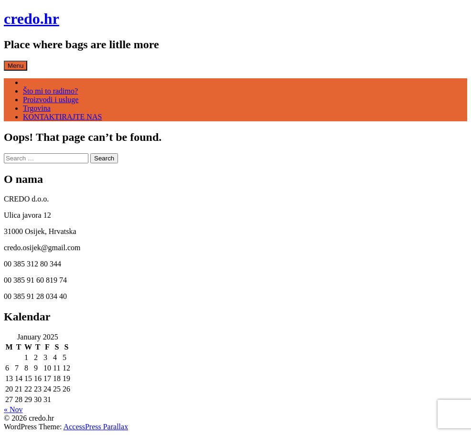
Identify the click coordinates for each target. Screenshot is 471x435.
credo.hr (31, 18)
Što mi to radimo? (50, 91)
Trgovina (37, 108)
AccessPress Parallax (96, 427)
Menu (15, 65)
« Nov (13, 409)
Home (32, 82)
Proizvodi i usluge (50, 99)
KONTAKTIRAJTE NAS (62, 117)
